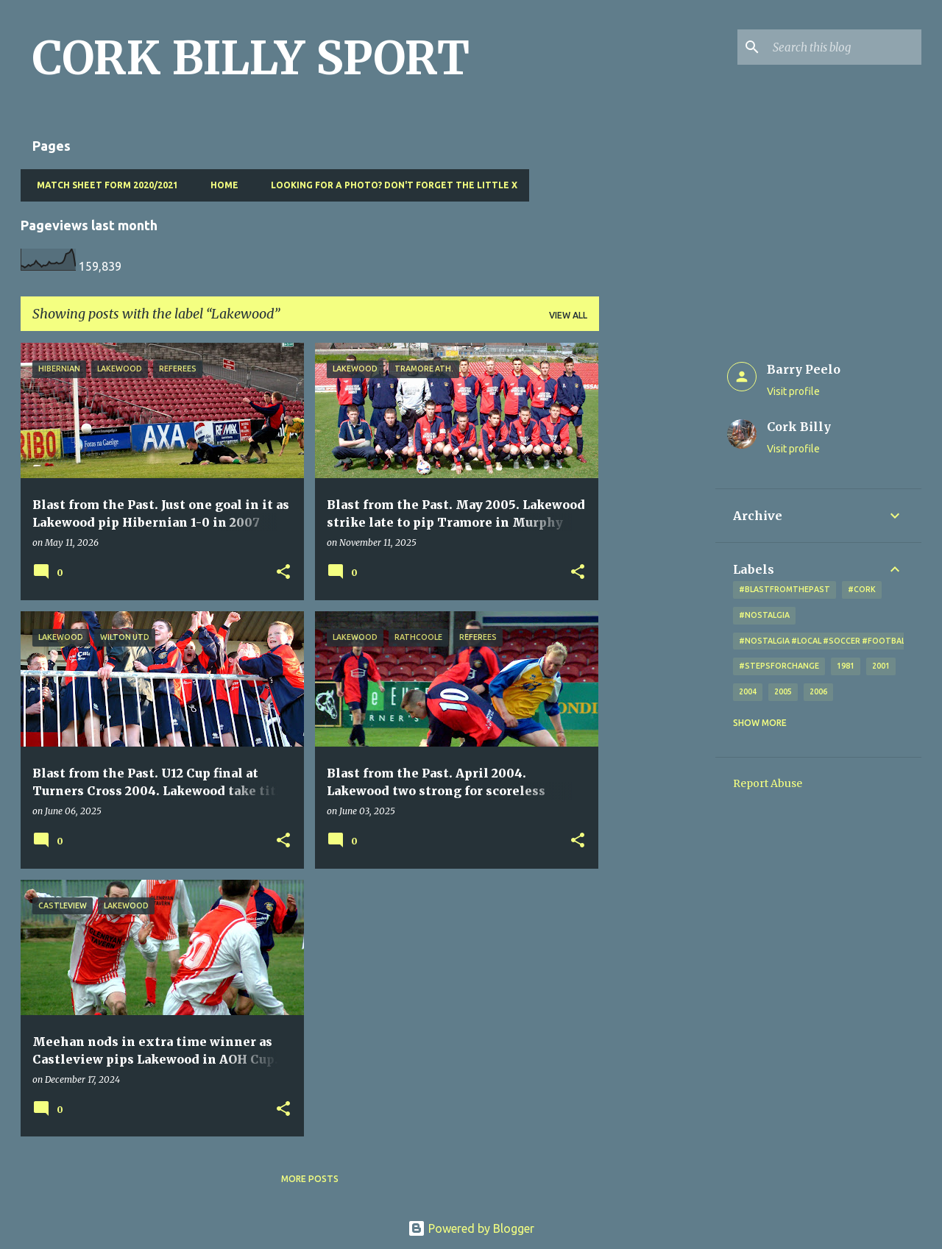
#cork (862, 589)
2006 (818, 691)
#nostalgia (764, 615)
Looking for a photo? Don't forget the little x (389, 185)
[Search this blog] (844, 47)
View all (568, 315)
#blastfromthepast (784, 589)
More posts (310, 1179)
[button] (283, 573)
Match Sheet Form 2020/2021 (103, 185)
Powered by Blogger (471, 1228)
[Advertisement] (657, 563)
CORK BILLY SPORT (251, 58)
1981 (845, 665)
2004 (748, 691)
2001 (881, 665)
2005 (783, 691)
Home (220, 185)
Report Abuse (767, 783)
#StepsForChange (779, 665)
